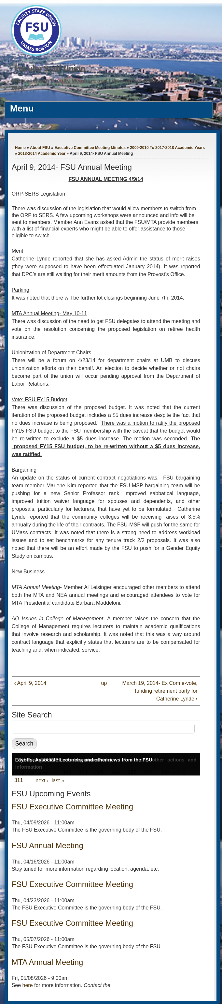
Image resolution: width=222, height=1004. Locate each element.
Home (20, 147)
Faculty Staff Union (49, 68)
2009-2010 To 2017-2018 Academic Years (167, 147)
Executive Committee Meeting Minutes (90, 147)
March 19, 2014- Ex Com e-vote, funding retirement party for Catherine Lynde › (159, 690)
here (27, 985)
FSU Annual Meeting (47, 845)
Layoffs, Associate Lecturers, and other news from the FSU (83, 759)
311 (18, 780)
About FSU (40, 147)
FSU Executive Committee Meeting (72, 806)
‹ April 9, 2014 (30, 683)
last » (58, 780)
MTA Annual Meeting (47, 962)
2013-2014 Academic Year (41, 153)
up (104, 683)
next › (42, 780)
